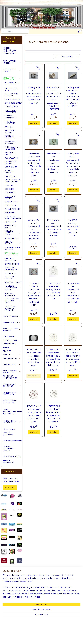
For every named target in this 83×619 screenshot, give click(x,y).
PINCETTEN (10, 212)
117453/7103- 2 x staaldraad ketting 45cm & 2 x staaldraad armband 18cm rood (34, 414)
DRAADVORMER (11, 106)
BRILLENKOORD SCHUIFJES (11, 95)
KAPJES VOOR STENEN (10, 131)
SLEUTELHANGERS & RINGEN (12, 248)
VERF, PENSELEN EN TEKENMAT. (12, 401)
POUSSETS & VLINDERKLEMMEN (13, 217)
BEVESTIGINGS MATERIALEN (12, 78)
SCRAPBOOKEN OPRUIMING (12, 385)
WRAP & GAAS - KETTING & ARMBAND (11, 308)
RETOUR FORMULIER (11, 457)
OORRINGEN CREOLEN (10, 197)
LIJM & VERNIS (11, 176)
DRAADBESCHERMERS (13, 103)
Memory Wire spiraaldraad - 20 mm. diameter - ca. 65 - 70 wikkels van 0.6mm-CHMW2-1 (73, 96)
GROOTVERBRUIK (12, 358)
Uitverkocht (33, 375)
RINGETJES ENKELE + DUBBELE (13, 233)
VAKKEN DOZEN (9, 344)
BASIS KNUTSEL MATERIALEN (12, 393)
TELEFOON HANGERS (9, 278)
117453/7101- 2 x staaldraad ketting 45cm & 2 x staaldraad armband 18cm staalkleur (53, 414)
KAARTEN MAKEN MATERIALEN (12, 371)
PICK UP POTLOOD (12, 209)
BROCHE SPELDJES (12, 99)
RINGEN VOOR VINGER (11, 226)
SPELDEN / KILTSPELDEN (10, 259)
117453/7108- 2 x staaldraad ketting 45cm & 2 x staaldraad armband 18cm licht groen (53, 357)
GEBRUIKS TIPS (12, 364)
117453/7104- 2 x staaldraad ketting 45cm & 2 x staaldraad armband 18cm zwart (73, 357)
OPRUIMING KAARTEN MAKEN (12, 377)
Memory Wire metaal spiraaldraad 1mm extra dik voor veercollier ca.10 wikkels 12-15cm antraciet (73, 164)
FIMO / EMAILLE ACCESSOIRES (11, 111)
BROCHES (12, 351)
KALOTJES (9, 127)
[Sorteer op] (66, 56)
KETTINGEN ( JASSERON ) (10, 142)
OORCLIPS (9, 185)
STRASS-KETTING (12, 264)
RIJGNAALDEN (10, 222)
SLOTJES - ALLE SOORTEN (12, 70)
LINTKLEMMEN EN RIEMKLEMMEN (12, 181)
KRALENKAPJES (11, 167)
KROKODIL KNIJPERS (9, 172)
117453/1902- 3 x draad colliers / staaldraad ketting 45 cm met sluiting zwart (34, 357)
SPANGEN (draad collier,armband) (11, 254)
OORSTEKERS (10, 205)
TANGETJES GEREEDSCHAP (11, 268)
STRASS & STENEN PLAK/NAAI (12, 329)
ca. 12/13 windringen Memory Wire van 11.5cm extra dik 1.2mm (73, 228)
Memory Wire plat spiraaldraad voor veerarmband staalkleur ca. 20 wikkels (53, 163)
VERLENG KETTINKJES (10, 294)
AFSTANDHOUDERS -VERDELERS (13, 84)
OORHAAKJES (10, 192)
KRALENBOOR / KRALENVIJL (11, 162)
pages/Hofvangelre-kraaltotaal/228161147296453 (11, 606)
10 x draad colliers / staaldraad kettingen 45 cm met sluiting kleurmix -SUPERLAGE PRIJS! (33, 294)
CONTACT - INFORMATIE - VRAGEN (9, 449)
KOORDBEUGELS (11, 158)
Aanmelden (10, 487)
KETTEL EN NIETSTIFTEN (13, 137)
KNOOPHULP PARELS (10, 153)
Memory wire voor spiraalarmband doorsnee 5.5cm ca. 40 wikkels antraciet (33, 95)
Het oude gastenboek (8, 433)
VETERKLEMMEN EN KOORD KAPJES (13, 301)
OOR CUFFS (9, 189)
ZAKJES (6, 347)
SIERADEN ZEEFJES (13, 243)
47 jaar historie (12, 429)
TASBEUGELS (10, 273)
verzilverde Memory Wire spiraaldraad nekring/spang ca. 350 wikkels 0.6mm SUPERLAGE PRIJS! (34, 164)
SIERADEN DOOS (10, 340)
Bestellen (34, 123)
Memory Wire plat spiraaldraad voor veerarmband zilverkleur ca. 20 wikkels (72, 292)
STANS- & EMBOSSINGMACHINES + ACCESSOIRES (12, 411)
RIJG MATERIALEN (12, 316)
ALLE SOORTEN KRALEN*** (12, 62)
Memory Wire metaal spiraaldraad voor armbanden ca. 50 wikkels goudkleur (34, 229)
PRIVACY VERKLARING (8, 461)
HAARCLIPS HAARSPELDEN (11, 116)
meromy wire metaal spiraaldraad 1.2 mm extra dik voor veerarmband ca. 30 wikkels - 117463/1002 (53, 98)
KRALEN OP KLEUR (12, 322)
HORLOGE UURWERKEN (10, 122)
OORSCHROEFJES (11, 202)
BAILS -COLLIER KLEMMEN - (11, 89)
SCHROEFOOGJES (12, 238)
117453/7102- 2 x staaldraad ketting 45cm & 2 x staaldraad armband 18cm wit (53, 291)
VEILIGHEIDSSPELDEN (13, 282)
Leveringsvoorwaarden (12, 441)
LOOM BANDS (9, 336)
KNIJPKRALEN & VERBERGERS (13, 148)
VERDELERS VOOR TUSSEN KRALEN (13, 288)
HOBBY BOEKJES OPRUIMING (12, 422)
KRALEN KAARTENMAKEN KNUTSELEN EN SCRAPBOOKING (10, 51)
